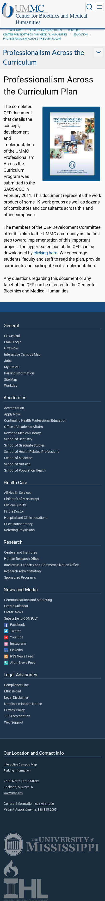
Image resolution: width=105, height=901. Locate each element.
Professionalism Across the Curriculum (32, 38)
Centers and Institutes (45, 30)
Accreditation (14, 408)
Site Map (10, 380)
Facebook (14, 625)
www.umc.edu (13, 793)
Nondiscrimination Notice (23, 704)
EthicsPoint (12, 691)
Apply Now (12, 414)
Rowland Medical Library (22, 433)
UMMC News (13, 612)
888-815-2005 (47, 809)
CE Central (12, 336)
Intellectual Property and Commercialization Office (41, 565)
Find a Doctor (14, 512)
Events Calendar (16, 606)
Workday (10, 386)
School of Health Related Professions (31, 452)
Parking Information (19, 373)
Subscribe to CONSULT (21, 619)
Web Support (13, 723)
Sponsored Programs (20, 578)
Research (16, 30)
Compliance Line (16, 685)
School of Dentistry (18, 439)
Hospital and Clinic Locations (25, 518)
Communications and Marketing (28, 600)
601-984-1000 (44, 804)
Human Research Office (21, 559)
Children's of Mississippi (21, 499)
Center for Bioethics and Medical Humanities (51, 19)
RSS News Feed (18, 656)
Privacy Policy (14, 710)
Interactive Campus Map (22, 355)
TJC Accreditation (17, 716)
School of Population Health (25, 471)
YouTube (13, 637)
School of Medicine (18, 458)
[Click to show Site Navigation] (99, 7)
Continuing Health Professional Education (35, 421)
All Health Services (17, 493)
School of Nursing (17, 464)
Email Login (12, 342)
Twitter (12, 631)
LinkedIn (13, 650)
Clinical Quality (15, 505)
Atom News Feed (19, 663)
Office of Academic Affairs (23, 427)
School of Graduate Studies (24, 445)
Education (81, 34)
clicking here (45, 253)
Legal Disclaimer (16, 698)
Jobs (8, 361)
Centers (74, 30)
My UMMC (11, 367)
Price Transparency (18, 524)
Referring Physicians (19, 530)
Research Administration (22, 571)
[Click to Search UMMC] (89, 7)
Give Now (11, 348)
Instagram (15, 644)
